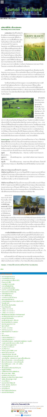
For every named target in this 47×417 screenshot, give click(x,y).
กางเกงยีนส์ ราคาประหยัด (8, 284)
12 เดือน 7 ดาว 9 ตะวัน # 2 (8, 310)
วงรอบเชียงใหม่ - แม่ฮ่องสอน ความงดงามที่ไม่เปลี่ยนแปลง (16, 358)
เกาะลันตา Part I (6, 348)
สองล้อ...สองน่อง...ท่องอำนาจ (9, 384)
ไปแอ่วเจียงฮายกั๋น (6, 307)
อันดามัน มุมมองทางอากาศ (8, 324)
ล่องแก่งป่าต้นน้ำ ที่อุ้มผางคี (8, 383)
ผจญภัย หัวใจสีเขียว (6, 369)
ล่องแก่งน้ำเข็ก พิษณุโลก (8, 318)
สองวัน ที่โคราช (5, 388)
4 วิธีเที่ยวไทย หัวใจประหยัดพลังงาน (10, 371)
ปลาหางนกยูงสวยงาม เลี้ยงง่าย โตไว (11, 280)
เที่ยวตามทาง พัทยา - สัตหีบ (8, 373)
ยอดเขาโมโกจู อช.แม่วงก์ (8, 352)
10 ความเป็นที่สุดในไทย (7, 286)
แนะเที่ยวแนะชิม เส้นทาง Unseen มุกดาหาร (12, 316)
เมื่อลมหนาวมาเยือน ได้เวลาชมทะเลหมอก (12, 377)
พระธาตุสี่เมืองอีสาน (7, 295)
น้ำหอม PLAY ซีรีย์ (6, 282)
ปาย (3, 333)
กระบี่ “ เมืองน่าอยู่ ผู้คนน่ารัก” (9, 345)
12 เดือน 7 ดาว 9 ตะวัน (7, 309)
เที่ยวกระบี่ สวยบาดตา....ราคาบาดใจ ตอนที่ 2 (13, 360)
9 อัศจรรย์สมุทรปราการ (7, 293)
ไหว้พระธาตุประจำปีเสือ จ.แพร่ (9, 350)
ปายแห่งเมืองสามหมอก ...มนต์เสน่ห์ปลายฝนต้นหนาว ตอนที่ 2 (17, 341)
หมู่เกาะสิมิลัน (5, 365)
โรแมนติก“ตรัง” (6, 303)
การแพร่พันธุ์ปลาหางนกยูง (8, 278)
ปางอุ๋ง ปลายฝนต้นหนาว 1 (8, 339)
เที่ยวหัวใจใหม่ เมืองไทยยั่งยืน (9, 305)
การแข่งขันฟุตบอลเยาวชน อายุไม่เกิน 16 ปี (12, 301)
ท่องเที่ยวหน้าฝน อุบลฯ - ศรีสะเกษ (10, 320)
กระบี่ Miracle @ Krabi (7, 329)
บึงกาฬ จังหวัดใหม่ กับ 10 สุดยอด (10, 322)
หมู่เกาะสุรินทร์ (5, 326)
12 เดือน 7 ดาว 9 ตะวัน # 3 (8, 312)
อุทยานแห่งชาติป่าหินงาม (8, 299)
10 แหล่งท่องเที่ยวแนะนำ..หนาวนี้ (10, 356)
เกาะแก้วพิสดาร (6, 381)
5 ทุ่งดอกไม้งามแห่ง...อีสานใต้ (9, 354)
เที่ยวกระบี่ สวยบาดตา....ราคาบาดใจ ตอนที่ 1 (13, 362)
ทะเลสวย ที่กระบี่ (6, 386)
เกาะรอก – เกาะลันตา (7, 327)
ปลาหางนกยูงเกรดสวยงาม (8, 276)
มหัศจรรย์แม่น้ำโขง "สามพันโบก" (10, 331)
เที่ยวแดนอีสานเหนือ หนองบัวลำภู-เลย (11, 367)
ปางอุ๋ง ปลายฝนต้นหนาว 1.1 (8, 337)
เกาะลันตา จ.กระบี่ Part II (8, 346)
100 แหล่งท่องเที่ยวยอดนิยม (8, 288)
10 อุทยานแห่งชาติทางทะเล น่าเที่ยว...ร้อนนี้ (12, 343)
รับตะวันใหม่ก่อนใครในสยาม (9, 390)
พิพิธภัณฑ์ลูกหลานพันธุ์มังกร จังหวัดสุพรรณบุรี (13, 314)
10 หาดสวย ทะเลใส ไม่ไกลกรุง (9, 297)
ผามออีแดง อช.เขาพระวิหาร (9, 375)
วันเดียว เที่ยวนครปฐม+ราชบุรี (9, 379)
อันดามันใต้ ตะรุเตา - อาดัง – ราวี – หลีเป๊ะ (12, 364)
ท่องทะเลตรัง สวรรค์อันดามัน (9, 291)
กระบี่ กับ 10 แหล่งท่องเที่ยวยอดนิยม (10, 290)
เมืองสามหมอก (5, 335)
